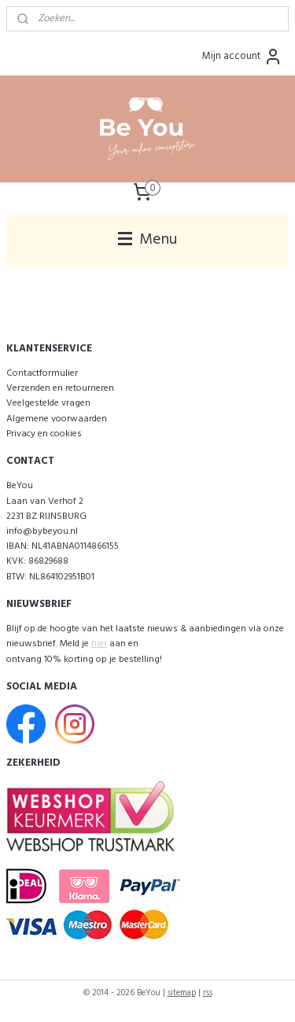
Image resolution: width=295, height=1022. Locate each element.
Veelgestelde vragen (48, 403)
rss (207, 993)
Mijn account (242, 56)
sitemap (182, 993)
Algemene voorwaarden (56, 419)
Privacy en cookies (44, 434)
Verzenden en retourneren (60, 388)
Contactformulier (42, 373)
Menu (147, 239)
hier (99, 644)
